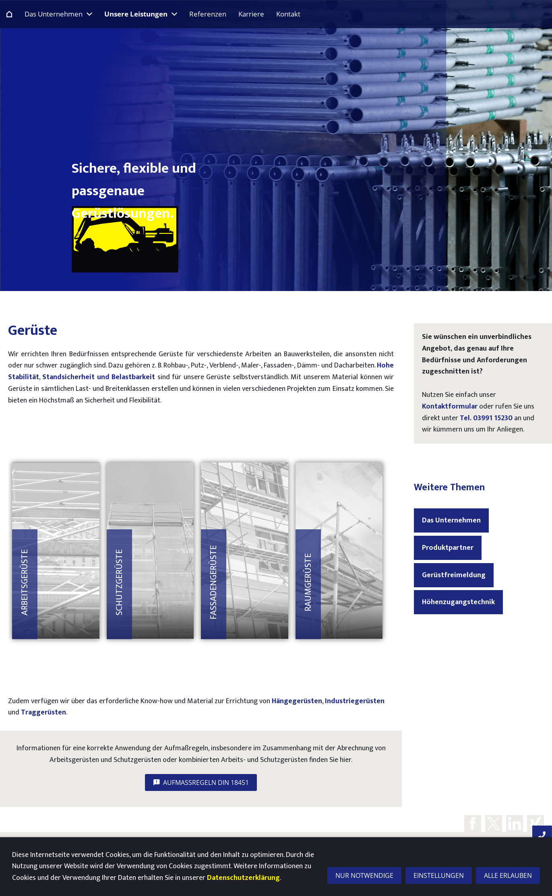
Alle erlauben (508, 875)
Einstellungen (438, 875)
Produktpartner (447, 548)
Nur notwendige (364, 875)
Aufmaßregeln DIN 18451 (201, 782)
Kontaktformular (450, 407)
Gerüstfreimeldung (454, 575)
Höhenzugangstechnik (458, 602)
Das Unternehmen (451, 520)
